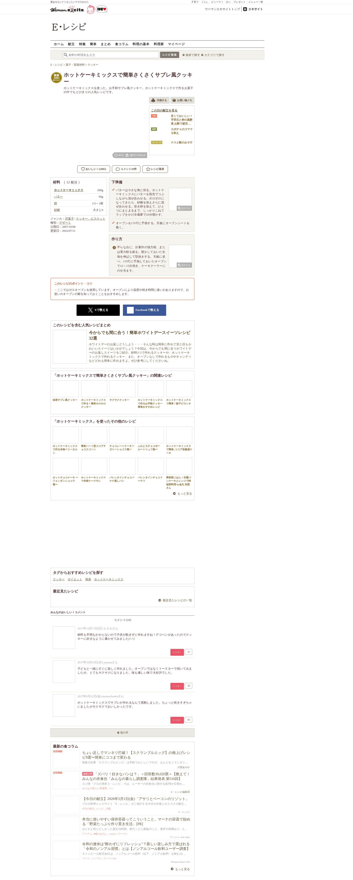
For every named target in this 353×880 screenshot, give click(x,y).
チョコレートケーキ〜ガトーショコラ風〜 (122, 438)
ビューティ (217, 2)
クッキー (59, 579)
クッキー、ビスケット (90, 218)
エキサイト (255, 9)
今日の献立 (88, 808)
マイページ (176, 44)
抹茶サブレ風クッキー (66, 390)
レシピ (100, 808)
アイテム (87, 833)
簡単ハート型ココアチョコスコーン (94, 438)
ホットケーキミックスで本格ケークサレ (94, 470)
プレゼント (239, 2)
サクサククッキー (122, 390)
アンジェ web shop (180, 837)
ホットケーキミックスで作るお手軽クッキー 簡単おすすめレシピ (151, 394)
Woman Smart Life (180, 861)
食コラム (122, 44)
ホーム (59, 44)
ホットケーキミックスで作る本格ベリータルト (66, 440)
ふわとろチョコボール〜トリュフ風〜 (151, 438)
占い (228, 2)
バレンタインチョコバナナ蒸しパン (122, 470)
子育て (195, 2)
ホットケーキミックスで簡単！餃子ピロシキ (179, 392)
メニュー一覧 (255, 2)
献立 (71, 44)
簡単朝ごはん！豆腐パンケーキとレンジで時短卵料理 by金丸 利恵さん (179, 473)
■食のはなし (101, 833)
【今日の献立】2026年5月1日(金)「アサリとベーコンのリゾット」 (135, 799)
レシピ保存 (157, 169)
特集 (82, 44)
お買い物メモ (182, 101)
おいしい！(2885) (96, 169)
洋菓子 (69, 218)
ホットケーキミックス (108, 579)
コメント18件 (126, 169)
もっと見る (184, 493)
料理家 (159, 44)
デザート (65, 222)
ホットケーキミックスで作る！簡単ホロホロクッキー (94, 394)
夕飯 (108, 808)
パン (111, 788)
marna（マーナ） (119, 833)
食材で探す (193, 55)
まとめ (106, 44)
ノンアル (96, 858)
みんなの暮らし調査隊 (94, 788)
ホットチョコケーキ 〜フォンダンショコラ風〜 (66, 472)
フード (86, 858)
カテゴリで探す (214, 55)
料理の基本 (141, 44)
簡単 (93, 44)
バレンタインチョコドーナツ (151, 470)
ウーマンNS (109, 858)
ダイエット (75, 579)
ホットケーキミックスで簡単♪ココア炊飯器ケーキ (179, 440)
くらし (205, 2)
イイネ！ (177, 652)
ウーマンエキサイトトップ (222, 9)
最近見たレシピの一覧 (177, 600)
